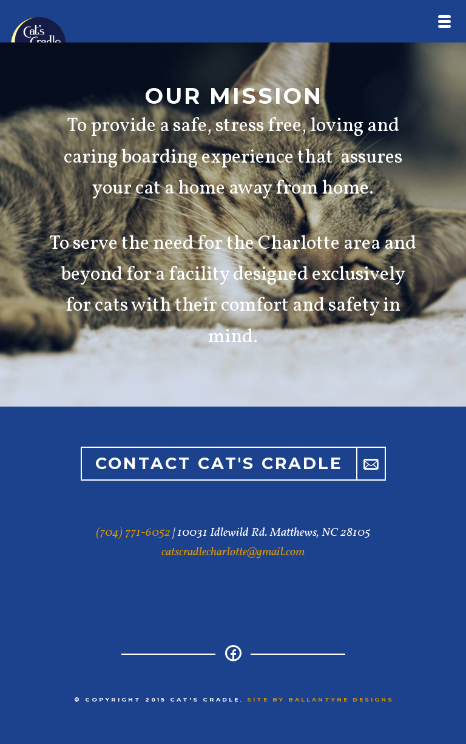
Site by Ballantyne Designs (320, 699)
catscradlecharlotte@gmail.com (233, 552)
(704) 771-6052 (133, 532)
